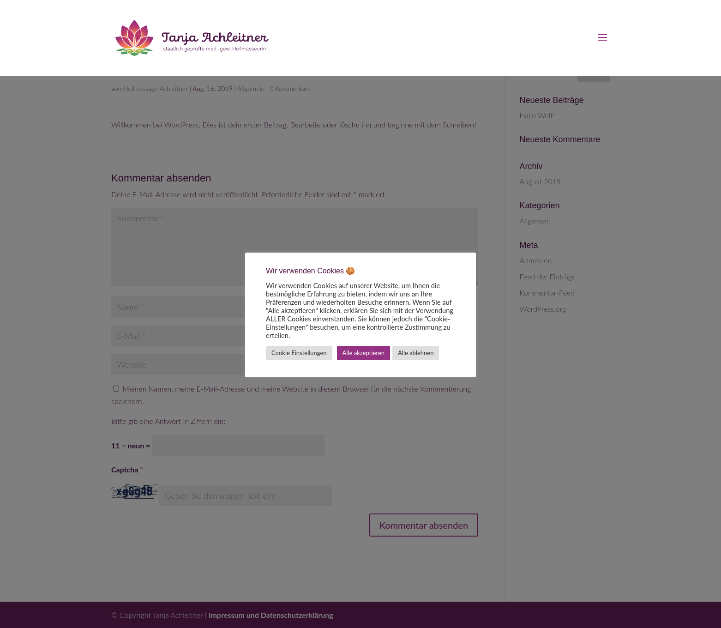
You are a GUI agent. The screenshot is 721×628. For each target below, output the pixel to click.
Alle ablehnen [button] (415, 352)
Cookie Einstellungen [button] (299, 352)
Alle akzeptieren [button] (363, 352)
